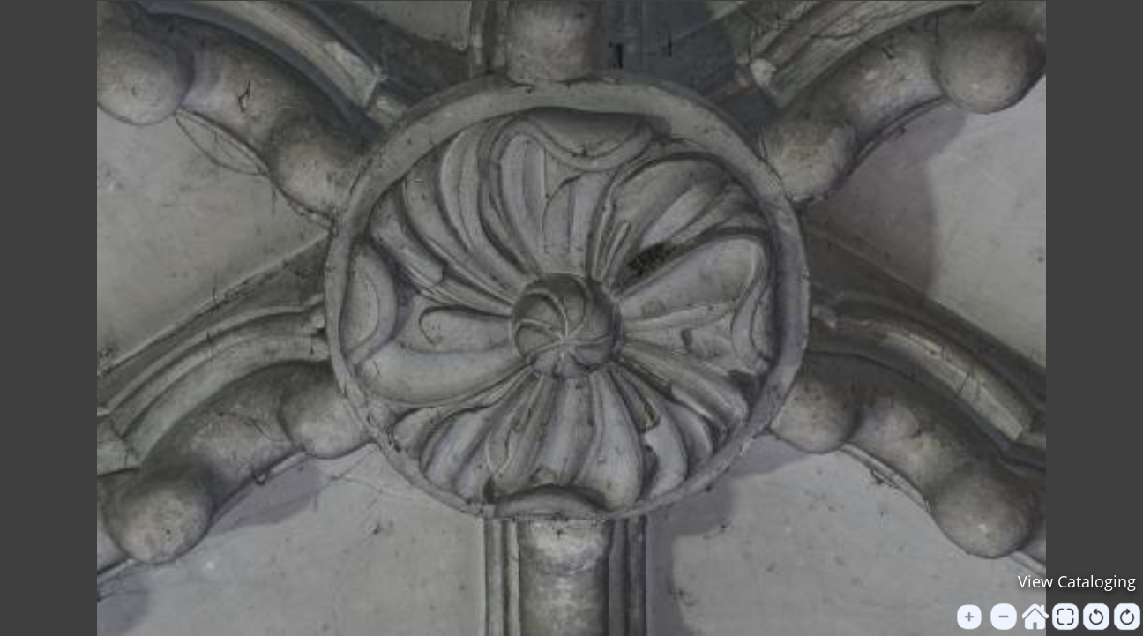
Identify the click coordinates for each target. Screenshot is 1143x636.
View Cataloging (1077, 581)
